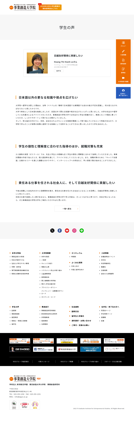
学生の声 (15, 307)
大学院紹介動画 (123, 81)
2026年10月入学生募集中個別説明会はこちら (50, 7)
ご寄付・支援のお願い (80, 325)
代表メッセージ (43, 361)
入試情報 (123, 55)
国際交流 (75, 311)
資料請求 (123, 64)
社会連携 (75, 307)
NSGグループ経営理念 (21, 361)
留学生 (58, 71)
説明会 (123, 72)
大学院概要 (46, 253)
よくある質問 (77, 262)
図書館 (103, 317)
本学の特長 (16, 253)
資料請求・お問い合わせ (81, 320)
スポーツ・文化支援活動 (113, 361)
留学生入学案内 (78, 316)
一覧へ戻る (66, 208)
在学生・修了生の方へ (123, 94)
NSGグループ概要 (67, 361)
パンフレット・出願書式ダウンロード (52, 292)
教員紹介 (45, 307)
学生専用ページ (106, 314)
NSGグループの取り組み (90, 361)
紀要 (102, 321)
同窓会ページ (106, 310)
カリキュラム (77, 253)
